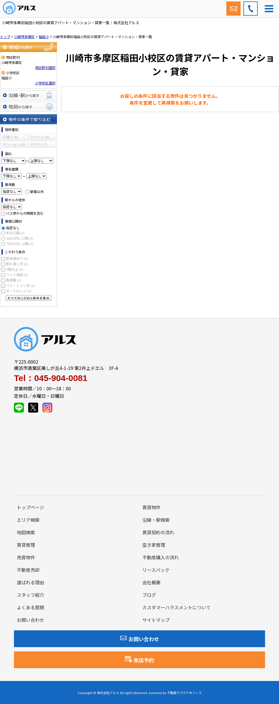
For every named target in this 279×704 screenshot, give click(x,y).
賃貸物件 (151, 507)
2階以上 (14, 269)
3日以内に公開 (19, 238)
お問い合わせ (30, 619)
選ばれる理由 (30, 582)
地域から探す (28, 47)
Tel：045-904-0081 (50, 378)
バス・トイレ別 (20, 285)
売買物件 (26, 557)
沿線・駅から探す (28, 95)
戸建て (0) (10, 137)
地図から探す (28, 106)
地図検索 (26, 532)
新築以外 (37, 191)
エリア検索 (28, 519)
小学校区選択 (45, 82)
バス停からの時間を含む (25, 213)
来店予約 (139, 660)
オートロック (18, 290)
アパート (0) (39, 137)
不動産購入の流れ (160, 557)
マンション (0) (14, 144)
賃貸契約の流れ (158, 532)
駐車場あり (17, 258)
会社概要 (151, 582)
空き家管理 (153, 544)
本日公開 (15, 232)
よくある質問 (30, 607)
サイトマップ (156, 619)
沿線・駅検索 (156, 519)
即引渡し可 (17, 263)
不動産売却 (28, 569)
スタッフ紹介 (30, 594)
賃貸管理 (26, 544)
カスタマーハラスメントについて (176, 607)
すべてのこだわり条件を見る (28, 298)
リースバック (155, 569)
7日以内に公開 (19, 243)
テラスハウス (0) (38, 145)
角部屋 (13, 280)
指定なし (13, 227)
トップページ (30, 507)
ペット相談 (17, 274)
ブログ (149, 594)
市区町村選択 (45, 67)
